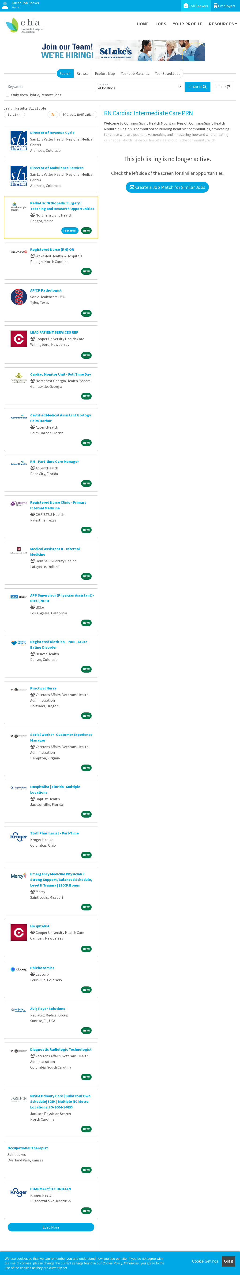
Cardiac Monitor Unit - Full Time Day (60, 374)
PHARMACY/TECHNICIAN (50, 1188)
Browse (83, 73)
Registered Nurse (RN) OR (52, 249)
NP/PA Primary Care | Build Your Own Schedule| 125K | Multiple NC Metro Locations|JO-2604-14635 (60, 1101)
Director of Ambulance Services (57, 167)
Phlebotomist (42, 967)
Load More (51, 1227)
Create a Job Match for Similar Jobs (167, 187)
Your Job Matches (135, 73)
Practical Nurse (43, 688)
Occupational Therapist (28, 1148)
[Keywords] (50, 87)
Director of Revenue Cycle (52, 132)
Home (143, 24)
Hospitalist (39, 926)
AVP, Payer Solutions (47, 1008)
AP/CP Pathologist (46, 290)
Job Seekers (196, 6)
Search (65, 73)
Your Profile (188, 24)
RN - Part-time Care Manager (54, 461)
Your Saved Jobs (167, 73)
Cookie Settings (205, 1261)
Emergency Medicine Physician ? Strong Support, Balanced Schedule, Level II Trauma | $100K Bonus (61, 879)
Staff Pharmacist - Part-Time (54, 833)
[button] (222, 87)
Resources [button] (221, 24)
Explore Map (105, 73)
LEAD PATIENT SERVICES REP (54, 332)
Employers (224, 6)
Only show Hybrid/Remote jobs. (36, 94)
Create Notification (78, 114)
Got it (228, 1261)
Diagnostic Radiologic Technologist (61, 1049)
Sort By (13, 114)
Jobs (160, 24)
